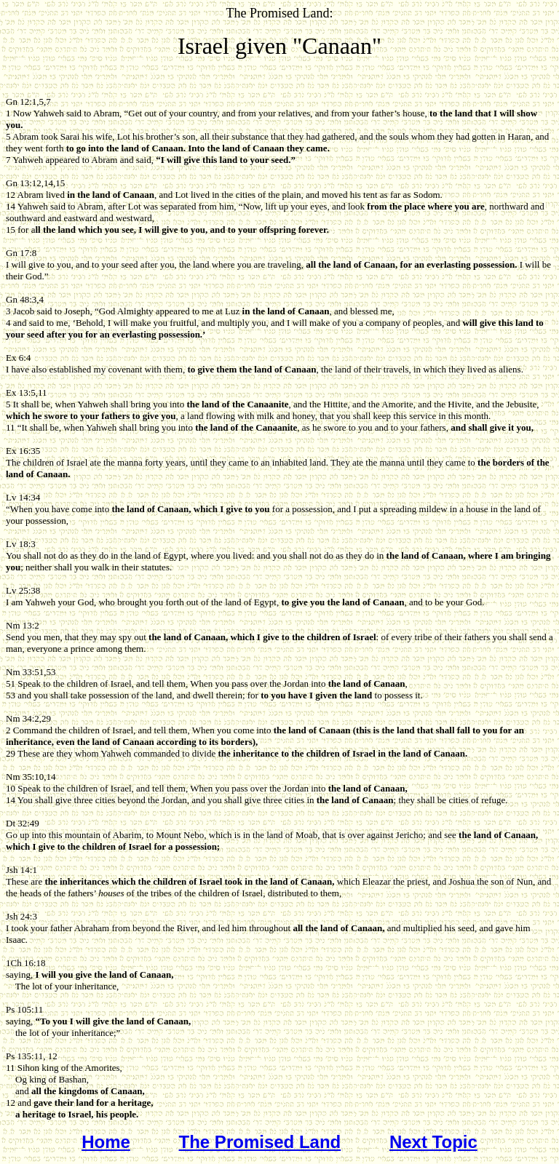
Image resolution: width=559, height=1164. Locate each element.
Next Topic (433, 1142)
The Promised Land (260, 1142)
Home (106, 1142)
